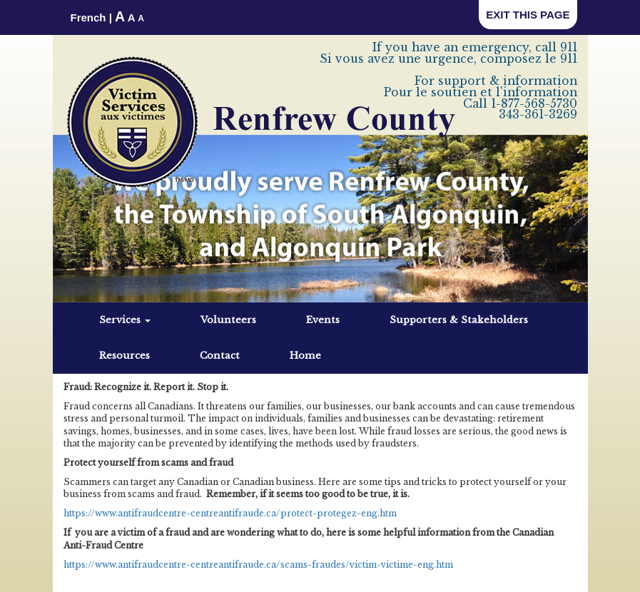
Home (305, 355)
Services (125, 320)
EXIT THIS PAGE (527, 15)
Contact (220, 355)
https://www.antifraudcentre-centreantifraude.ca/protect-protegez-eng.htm (230, 513)
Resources (124, 355)
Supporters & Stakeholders (459, 320)
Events (323, 320)
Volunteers (228, 320)
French (88, 17)
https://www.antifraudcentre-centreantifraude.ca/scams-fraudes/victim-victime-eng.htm (258, 564)
